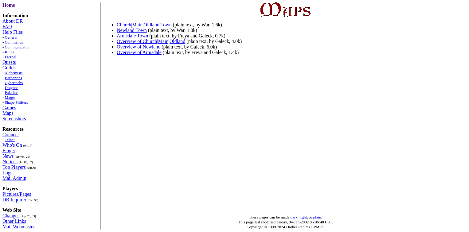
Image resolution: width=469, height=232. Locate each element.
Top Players (14, 167)
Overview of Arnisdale (139, 52)
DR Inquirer (14, 199)
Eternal (11, 57)
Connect (10, 134)
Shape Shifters (16, 102)
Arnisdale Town (132, 35)
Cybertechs (14, 82)
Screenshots (14, 118)
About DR (12, 21)
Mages (10, 97)
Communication (18, 47)
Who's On (12, 145)
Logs (7, 172)
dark (294, 217)
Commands (14, 42)
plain (317, 217)
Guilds (9, 67)
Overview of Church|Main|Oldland (151, 41)
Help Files (12, 32)
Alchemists (14, 73)
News (8, 156)
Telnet (9, 139)
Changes (10, 215)
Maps (8, 113)
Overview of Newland (138, 46)
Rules (9, 52)
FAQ (7, 26)
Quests (9, 62)
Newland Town (132, 30)
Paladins (11, 92)
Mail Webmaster (18, 226)
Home (8, 5)
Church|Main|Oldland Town (144, 24)
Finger (8, 150)
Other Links (14, 221)
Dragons (11, 87)
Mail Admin (14, 178)
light (303, 217)
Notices (10, 161)
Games (9, 107)
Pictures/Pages (16, 194)
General (11, 37)
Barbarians (13, 77)
